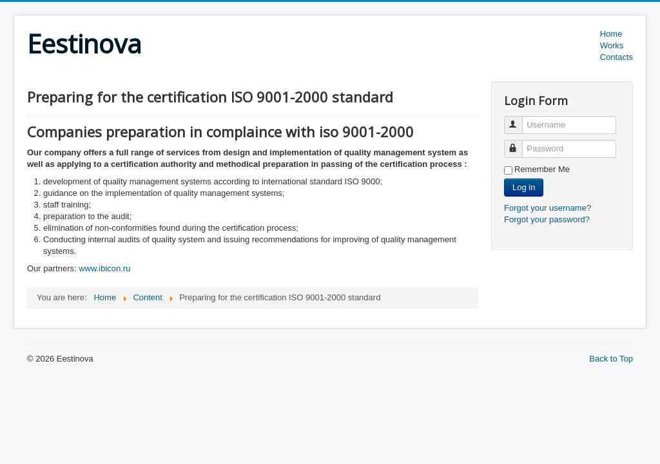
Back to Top (611, 358)
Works (612, 45)
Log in (523, 187)
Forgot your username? (547, 208)
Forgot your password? (547, 219)
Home (611, 34)
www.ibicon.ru (104, 268)
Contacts (616, 57)
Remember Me (542, 169)
